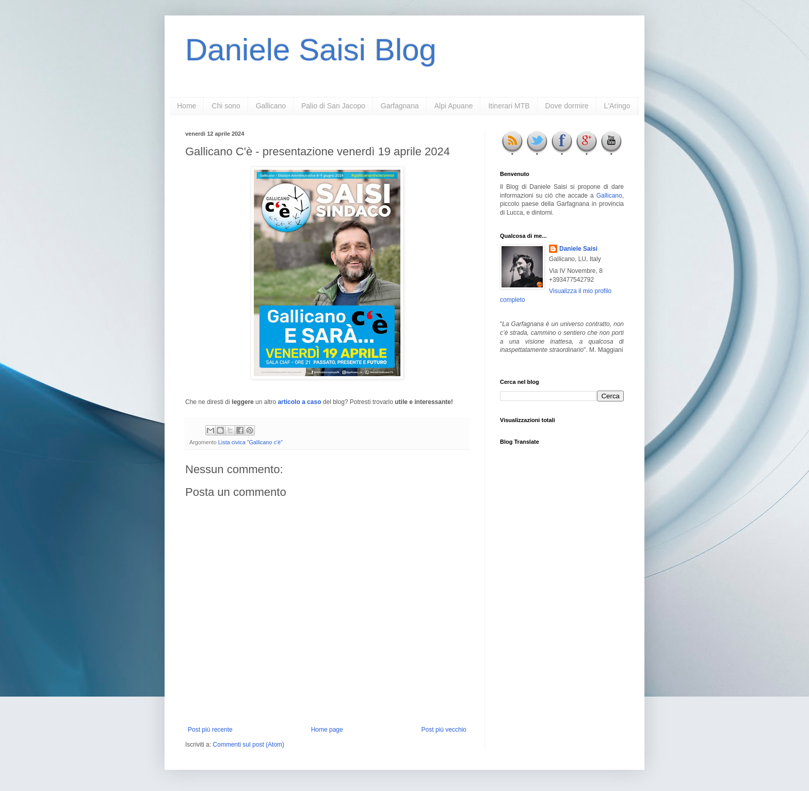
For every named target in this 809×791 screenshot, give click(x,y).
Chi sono (226, 106)
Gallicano (271, 106)
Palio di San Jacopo (333, 106)
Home (186, 106)
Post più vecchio (444, 729)
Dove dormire (567, 106)
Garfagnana (400, 106)
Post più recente (210, 729)
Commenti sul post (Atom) (248, 744)
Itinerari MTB (508, 106)
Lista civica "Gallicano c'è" (250, 442)
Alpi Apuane (453, 106)
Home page (327, 729)
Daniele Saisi (578, 248)
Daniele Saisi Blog (310, 50)
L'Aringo (617, 106)
